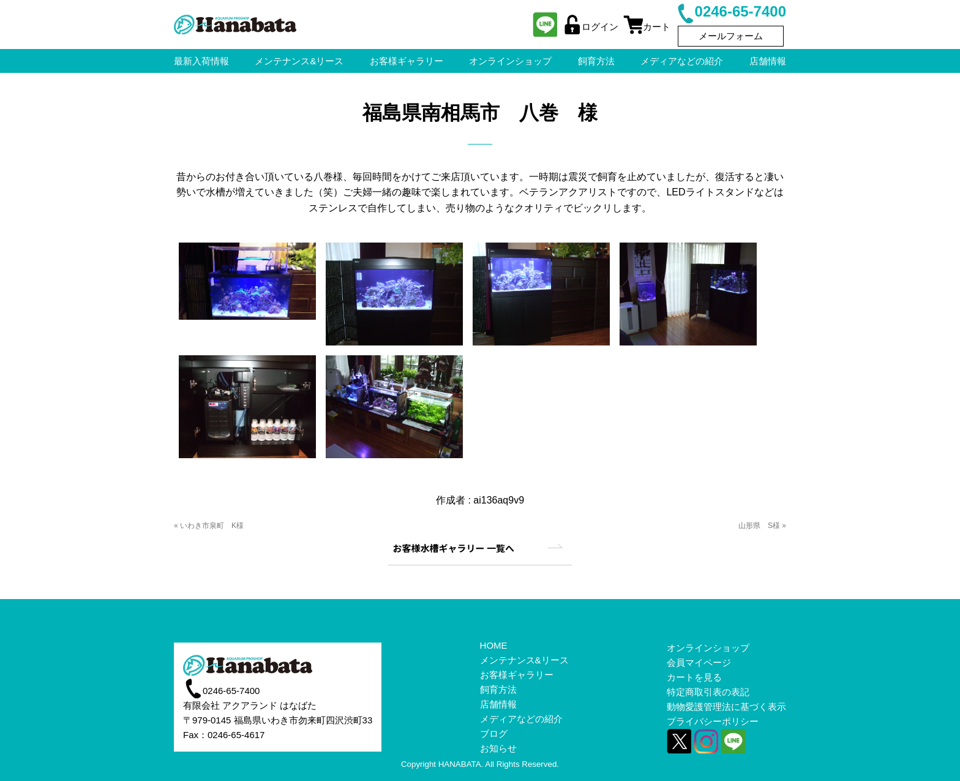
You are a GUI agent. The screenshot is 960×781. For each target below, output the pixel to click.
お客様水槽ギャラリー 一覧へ (453, 547)
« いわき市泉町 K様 (209, 525)
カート (646, 26)
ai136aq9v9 (498, 500)
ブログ (494, 733)
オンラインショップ (708, 648)
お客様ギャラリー (516, 675)
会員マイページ (699, 662)
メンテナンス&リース (524, 660)
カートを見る (694, 677)
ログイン (590, 26)
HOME (494, 645)
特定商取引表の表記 (708, 692)
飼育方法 (498, 689)
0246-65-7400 (730, 11)
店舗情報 (498, 704)
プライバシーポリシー (713, 721)
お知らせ (498, 748)
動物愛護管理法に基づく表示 (726, 706)
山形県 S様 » (762, 525)
